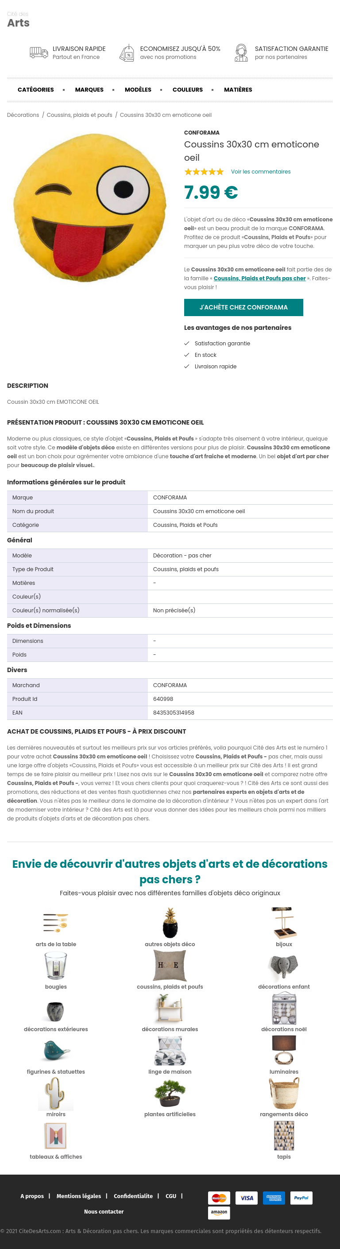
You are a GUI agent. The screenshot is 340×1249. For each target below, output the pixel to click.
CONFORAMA (306, 228)
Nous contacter (104, 1211)
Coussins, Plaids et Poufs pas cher (260, 278)
